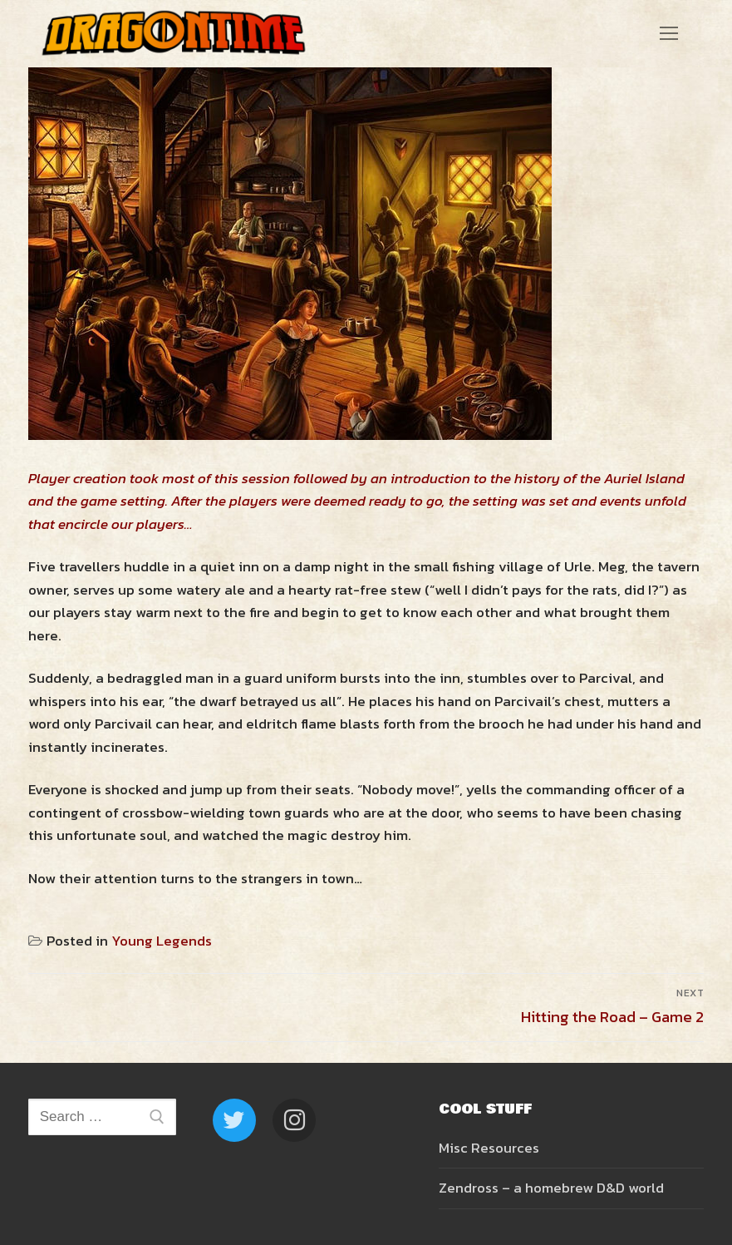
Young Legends (161, 940)
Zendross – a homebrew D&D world (551, 1187)
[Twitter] (234, 1120)
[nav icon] (668, 33)
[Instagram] (294, 1120)
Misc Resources (489, 1148)
